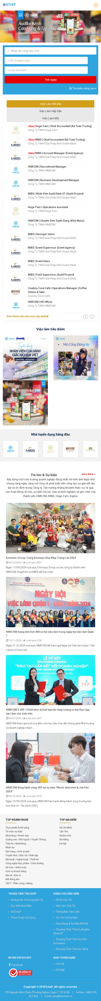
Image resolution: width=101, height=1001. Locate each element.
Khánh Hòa (65, 835)
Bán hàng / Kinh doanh (18, 851)
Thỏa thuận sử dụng (23, 917)
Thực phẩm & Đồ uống (17, 827)
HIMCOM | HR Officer (40, 301)
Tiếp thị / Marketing (16, 843)
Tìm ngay (51, 79)
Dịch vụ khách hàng (16, 871)
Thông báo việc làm (68, 911)
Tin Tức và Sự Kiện (67, 917)
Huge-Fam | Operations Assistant (48, 207)
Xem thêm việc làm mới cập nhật (28, 316)
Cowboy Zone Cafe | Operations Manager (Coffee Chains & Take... (57, 290)
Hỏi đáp (60, 969)
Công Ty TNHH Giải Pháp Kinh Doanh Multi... (53, 143)
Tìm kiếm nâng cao (82, 88)
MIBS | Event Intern (39, 261)
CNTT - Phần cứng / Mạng (19, 883)
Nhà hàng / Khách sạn (17, 835)
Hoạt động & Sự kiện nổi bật (72, 923)
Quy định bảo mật (21, 905)
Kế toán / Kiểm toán (16, 867)
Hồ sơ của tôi (64, 899)
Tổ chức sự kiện (14, 831)
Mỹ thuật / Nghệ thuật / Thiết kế (22, 859)
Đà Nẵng (64, 839)
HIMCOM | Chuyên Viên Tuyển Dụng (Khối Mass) (56, 220)
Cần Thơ (63, 831)
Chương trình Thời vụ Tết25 (72, 949)
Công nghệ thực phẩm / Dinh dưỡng (25, 863)
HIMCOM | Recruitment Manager (47, 166)
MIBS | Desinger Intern (41, 234)
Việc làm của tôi (66, 905)
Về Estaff (16, 911)
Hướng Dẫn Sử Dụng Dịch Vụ (27, 899)
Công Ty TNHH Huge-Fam (42, 130)
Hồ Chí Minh (65, 827)
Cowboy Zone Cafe (39, 295)
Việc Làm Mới (50, 118)
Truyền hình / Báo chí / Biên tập (22, 855)
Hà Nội (62, 843)
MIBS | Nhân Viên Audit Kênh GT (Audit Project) (56, 193)
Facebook (15, 964)
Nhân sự (10, 847)
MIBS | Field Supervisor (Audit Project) (51, 274)
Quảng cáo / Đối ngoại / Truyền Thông (26, 839)
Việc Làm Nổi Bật (50, 104)
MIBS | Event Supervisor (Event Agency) (51, 247)
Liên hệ (60, 963)
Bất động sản (13, 879)
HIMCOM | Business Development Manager (53, 180)
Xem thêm (88, 474)
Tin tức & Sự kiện (44, 475)
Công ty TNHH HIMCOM (41, 170)
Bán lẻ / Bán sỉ (13, 875)
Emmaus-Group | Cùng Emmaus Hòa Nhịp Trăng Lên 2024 (41, 557)
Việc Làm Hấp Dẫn (50, 111)
